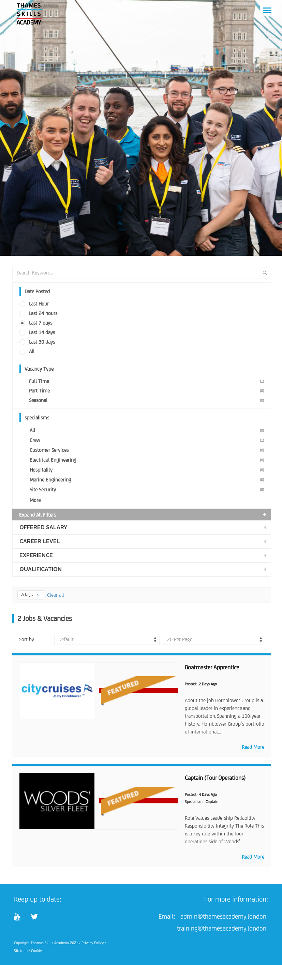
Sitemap (21, 950)
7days (29, 594)
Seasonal (148, 400)
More (35, 500)
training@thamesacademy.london (221, 928)
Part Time (148, 391)
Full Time (148, 381)
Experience (36, 555)
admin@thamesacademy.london (223, 916)
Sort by (26, 639)
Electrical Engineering (148, 460)
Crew (148, 440)
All (31, 351)
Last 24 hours (43, 313)
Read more (253, 747)
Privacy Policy (92, 942)
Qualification (40, 569)
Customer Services (148, 450)
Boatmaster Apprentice (212, 667)
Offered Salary (43, 527)
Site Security (148, 489)
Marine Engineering (148, 479)
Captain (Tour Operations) (215, 777)
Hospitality (148, 470)
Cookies (37, 950)
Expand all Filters (143, 514)
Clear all (55, 595)
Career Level (39, 541)
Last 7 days (40, 323)
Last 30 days (42, 342)
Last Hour (39, 304)
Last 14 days (42, 332)
